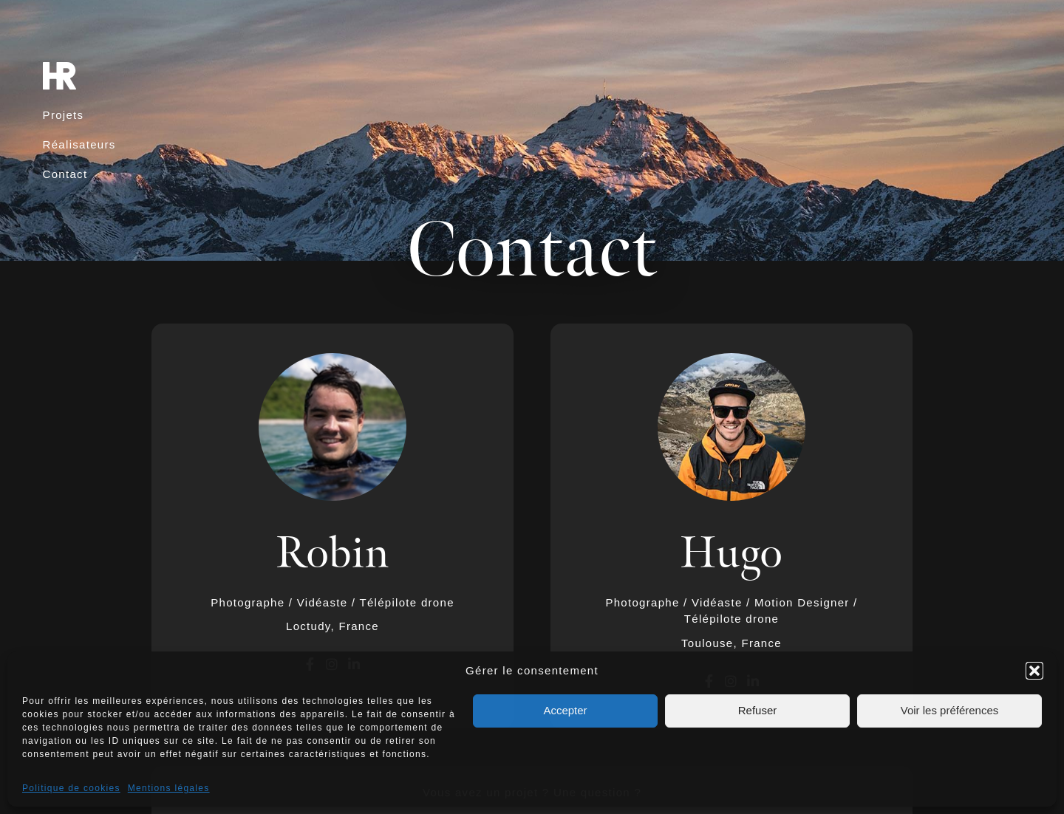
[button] (1034, 670)
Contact (65, 174)
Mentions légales (169, 788)
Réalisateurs (79, 144)
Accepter (565, 710)
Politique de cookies (71, 788)
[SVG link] (59, 75)
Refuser (757, 710)
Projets (63, 115)
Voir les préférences (950, 710)
